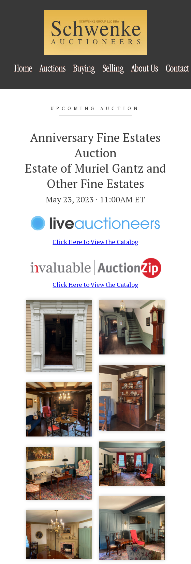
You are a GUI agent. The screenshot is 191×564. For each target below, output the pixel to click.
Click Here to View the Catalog (95, 238)
